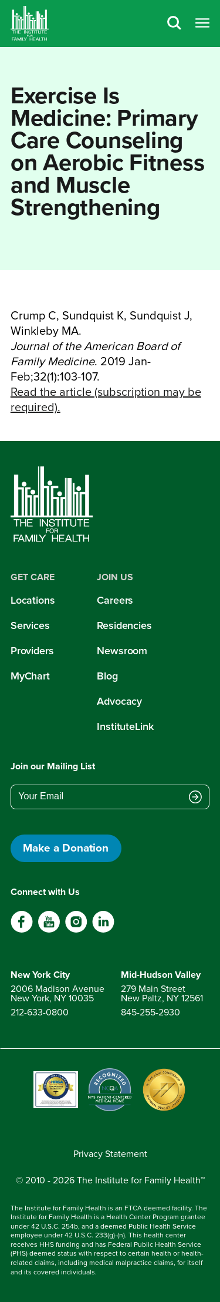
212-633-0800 (40, 1012)
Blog (107, 676)
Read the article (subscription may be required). (106, 399)
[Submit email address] (195, 797)
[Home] (30, 23)
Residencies (124, 625)
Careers (115, 600)
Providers (32, 650)
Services (30, 625)
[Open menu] (202, 24)
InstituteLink (125, 726)
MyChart (30, 676)
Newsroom (122, 650)
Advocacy (119, 701)
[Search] (174, 24)
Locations (33, 600)
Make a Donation (66, 847)
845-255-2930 (150, 1012)
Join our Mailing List (53, 766)
